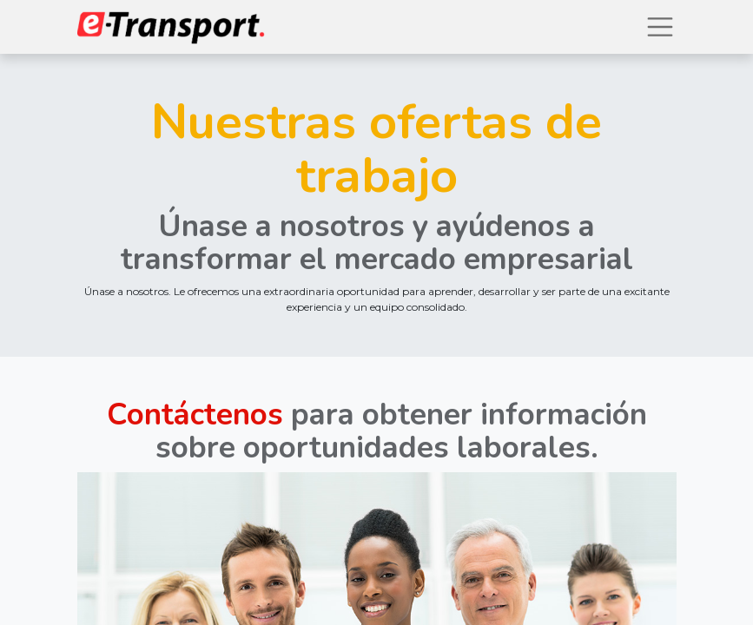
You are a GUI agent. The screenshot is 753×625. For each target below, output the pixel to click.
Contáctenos (195, 414)
